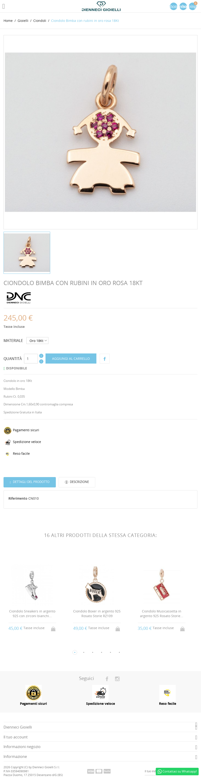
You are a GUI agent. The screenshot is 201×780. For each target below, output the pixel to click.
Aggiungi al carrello (71, 358)
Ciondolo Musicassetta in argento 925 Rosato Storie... (163, 613)
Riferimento (17, 498)
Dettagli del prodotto (30, 482)
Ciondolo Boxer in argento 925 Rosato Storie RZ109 (98, 613)
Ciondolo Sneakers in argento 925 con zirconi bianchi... (34, 613)
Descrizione (79, 482)
